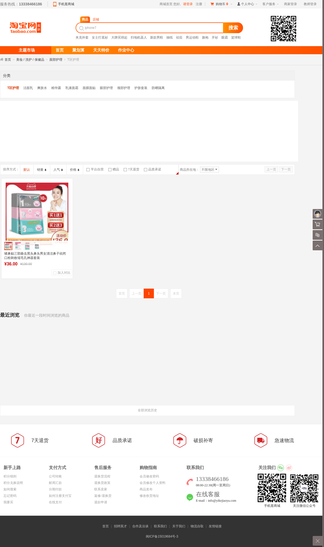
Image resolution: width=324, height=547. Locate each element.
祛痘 (179, 37)
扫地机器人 (139, 37)
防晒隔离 (158, 88)
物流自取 (197, 526)
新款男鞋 (156, 37)
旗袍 (205, 37)
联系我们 (160, 526)
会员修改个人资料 (153, 483)
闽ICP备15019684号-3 (162, 536)
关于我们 (178, 526)
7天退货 (131, 169)
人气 (58, 170)
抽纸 (169, 37)
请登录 (188, 4)
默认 (26, 170)
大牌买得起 (119, 37)
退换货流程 (102, 476)
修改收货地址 (149, 496)
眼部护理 (106, 88)
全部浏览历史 (147, 410)
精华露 (56, 88)
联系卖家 (100, 489)
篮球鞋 (236, 37)
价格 (74, 170)
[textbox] (150, 28)
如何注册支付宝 (60, 496)
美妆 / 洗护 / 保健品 (30, 59)
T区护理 (13, 88)
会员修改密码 (149, 476)
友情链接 (215, 526)
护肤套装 (140, 88)
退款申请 (100, 502)
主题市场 (27, 50)
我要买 (8, 502)
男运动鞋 (192, 37)
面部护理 (55, 59)
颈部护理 (123, 88)
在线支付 (55, 502)
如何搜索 (10, 489)
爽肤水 (42, 88)
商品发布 (146, 489)
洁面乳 (28, 88)
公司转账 (55, 476)
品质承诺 (152, 169)
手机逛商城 (66, 4)
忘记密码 (10, 496)
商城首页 (166, 4)
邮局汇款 (55, 483)
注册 (199, 4)
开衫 (215, 37)
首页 (8, 59)
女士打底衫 (100, 37)
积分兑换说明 (13, 483)
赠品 (113, 169)
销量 (41, 170)
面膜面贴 (89, 88)
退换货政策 (102, 483)
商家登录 (290, 4)
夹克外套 (82, 37)
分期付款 (55, 489)
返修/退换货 (102, 496)
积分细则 (10, 476)
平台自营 (95, 169)
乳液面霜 (71, 88)
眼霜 (224, 37)
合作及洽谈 (140, 526)
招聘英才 (120, 526)
